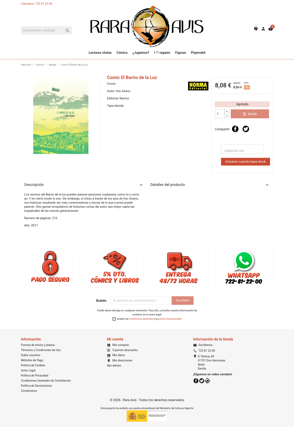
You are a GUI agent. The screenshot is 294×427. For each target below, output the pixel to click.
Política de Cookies (33, 365)
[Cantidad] (220, 113)
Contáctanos (29, 390)
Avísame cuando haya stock (245, 162)
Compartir (235, 129)
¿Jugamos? (140, 53)
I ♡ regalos (162, 53)
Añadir (250, 114)
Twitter (201, 380)
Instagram (207, 380)
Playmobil (198, 53)
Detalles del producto (210, 184)
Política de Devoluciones (36, 385)
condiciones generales (141, 318)
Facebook (196, 380)
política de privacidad (169, 318)
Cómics (122, 53)
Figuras (180, 53)
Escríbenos (202, 345)
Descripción (84, 184)
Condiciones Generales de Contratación (46, 380)
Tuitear (246, 129)
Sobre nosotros (30, 355)
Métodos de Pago (32, 360)
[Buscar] (46, 30)
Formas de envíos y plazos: (38, 345)
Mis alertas (114, 365)
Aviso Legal (28, 370)
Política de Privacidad (34, 375)
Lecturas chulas (100, 53)
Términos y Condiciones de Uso (41, 350)
